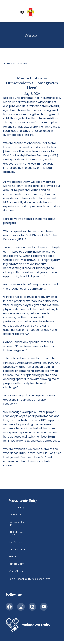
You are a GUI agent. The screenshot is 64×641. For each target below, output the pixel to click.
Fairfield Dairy (16, 564)
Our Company (16, 507)
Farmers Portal (17, 549)
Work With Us (16, 571)
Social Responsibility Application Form (29, 579)
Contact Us (15, 514)
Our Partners (16, 542)
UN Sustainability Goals (18, 533)
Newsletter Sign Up (17, 523)
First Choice (15, 556)
